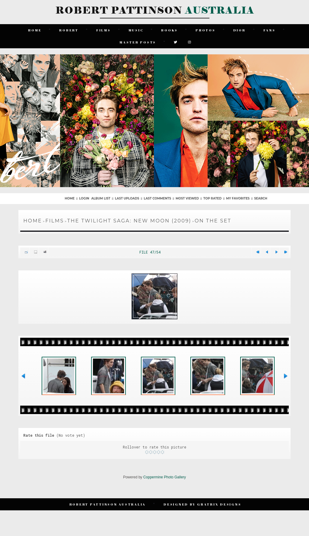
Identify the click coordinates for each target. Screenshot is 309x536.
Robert (68, 30)
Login (84, 198)
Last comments (157, 198)
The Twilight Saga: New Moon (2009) (129, 221)
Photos (205, 30)
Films (103, 30)
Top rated (212, 198)
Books (169, 30)
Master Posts (137, 42)
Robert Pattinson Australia (107, 504)
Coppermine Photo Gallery (164, 477)
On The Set (213, 221)
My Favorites (238, 198)
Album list (100, 198)
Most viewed (187, 198)
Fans (269, 30)
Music (136, 30)
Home (34, 30)
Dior (239, 30)
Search (260, 198)
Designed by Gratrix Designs (202, 504)
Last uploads (127, 198)
